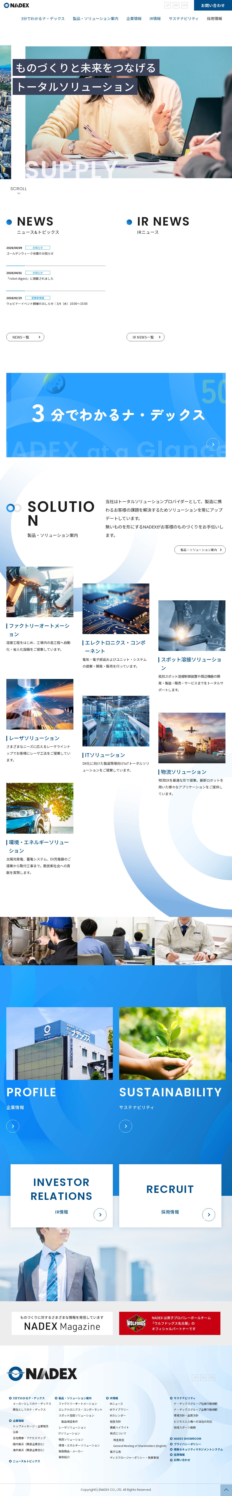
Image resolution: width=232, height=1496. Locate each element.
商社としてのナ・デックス (29, 1409)
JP (168, 5)
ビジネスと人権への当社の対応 (193, 1421)
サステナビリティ (185, 1398)
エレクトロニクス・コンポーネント (81, 1409)
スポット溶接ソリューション (76, 1415)
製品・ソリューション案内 (75, 1398)
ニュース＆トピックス (26, 1461)
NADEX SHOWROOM (187, 1439)
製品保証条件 (69, 1421)
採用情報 (214, 18)
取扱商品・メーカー (71, 1451)
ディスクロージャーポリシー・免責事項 (134, 1458)
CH (184, 5)
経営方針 (115, 1421)
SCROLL (19, 189)
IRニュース (116, 1404)
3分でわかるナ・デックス (29, 1398)
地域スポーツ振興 (185, 1427)
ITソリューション (69, 1433)
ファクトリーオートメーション (78, 1404)
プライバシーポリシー (187, 1444)
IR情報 (114, 1398)
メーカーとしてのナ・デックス (32, 1404)
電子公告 (115, 1452)
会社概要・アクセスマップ (29, 1438)
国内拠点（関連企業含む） (29, 1444)
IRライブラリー (119, 1409)
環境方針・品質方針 (186, 1415)
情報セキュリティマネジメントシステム (198, 1449)
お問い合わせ (213, 5)
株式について (118, 1433)
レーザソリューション (72, 1427)
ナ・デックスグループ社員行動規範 (195, 1404)
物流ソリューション (71, 1439)
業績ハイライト (119, 1427)
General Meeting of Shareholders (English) (139, 1446)
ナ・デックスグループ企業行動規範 (195, 1409)
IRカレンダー (118, 1415)
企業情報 (18, 1421)
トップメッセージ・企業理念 (31, 1426)
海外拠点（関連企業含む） (29, 1450)
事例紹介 (64, 1457)
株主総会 (118, 1440)
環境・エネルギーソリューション (79, 1445)
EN (176, 5)
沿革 (15, 1432)
